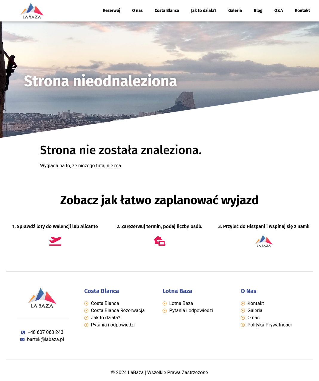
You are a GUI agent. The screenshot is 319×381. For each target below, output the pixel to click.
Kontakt (302, 10)
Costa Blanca (167, 10)
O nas (137, 10)
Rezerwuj (111, 10)
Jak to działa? (203, 10)
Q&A (278, 10)
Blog (258, 10)
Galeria (235, 10)
